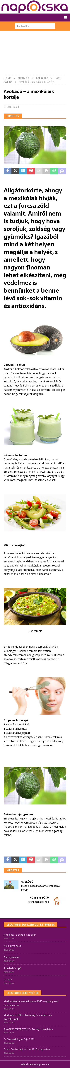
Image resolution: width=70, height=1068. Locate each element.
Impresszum (43, 1064)
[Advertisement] (35, 54)
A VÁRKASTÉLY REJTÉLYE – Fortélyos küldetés (28, 1029)
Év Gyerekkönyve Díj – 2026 (19, 1039)
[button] (65, 17)
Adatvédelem (28, 1064)
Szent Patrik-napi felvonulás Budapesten (27, 1049)
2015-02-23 (13, 107)
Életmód (23, 78)
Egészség (42, 78)
